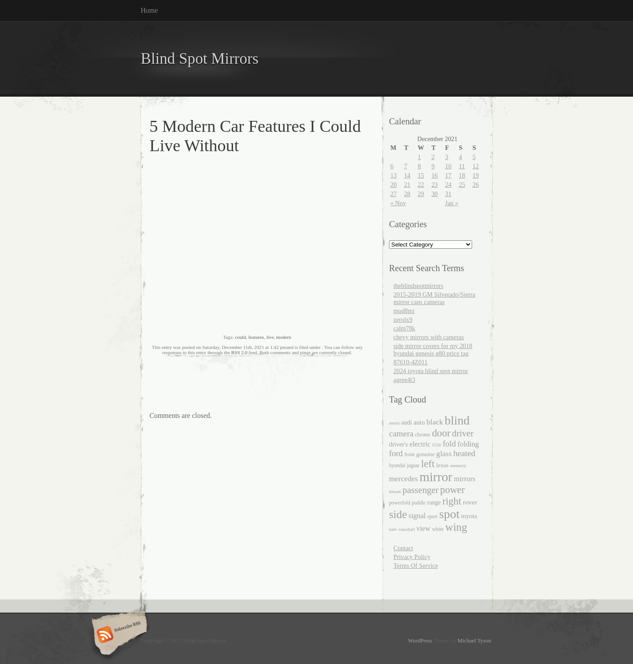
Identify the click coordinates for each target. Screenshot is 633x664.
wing (456, 527)
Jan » (451, 203)
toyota (469, 515)
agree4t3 (404, 379)
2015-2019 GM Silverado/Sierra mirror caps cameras (434, 298)
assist (394, 422)
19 (476, 175)
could (240, 337)
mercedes (403, 479)
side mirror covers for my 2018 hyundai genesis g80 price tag (432, 349)
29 (421, 193)
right (451, 501)
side (398, 514)
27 (393, 193)
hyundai (397, 465)
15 (421, 175)
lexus (442, 465)
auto (419, 422)
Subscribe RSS (118, 635)
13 (393, 175)
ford (396, 453)
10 (448, 166)
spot (449, 514)
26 (476, 184)
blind (457, 420)
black (434, 421)
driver (462, 433)
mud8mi (404, 310)
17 (448, 175)
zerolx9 (402, 319)
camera (401, 433)
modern (283, 337)
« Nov (398, 203)
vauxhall (406, 529)
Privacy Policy (411, 556)
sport (432, 516)
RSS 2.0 (239, 352)
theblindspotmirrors (418, 285)
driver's (398, 444)
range (434, 502)
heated (464, 453)
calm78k (404, 328)
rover (470, 502)
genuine (425, 454)
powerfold (399, 503)
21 (407, 184)
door (441, 433)
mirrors (465, 479)
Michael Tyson (474, 641)
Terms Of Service (415, 565)
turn (393, 529)
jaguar (413, 465)
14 (407, 175)
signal (417, 516)
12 (476, 166)
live (270, 337)
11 (462, 166)
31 (448, 193)
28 (407, 193)
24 (448, 184)
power (452, 489)
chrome (422, 435)
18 (462, 175)
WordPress (420, 641)
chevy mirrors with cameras (428, 337)
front (409, 454)
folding (468, 444)
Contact (403, 548)
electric (419, 444)
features (256, 337)
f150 (436, 444)
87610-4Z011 (410, 362)
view (423, 528)
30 (434, 193)
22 (421, 184)
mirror (435, 477)
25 (462, 184)
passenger (421, 490)
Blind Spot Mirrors (199, 58)
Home (149, 10)
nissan (395, 491)
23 (434, 184)
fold (449, 443)
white (438, 529)
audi (406, 422)
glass (443, 453)
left (428, 463)
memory (458, 465)
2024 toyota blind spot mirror (430, 370)
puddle (419, 502)
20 (393, 184)
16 (434, 175)
